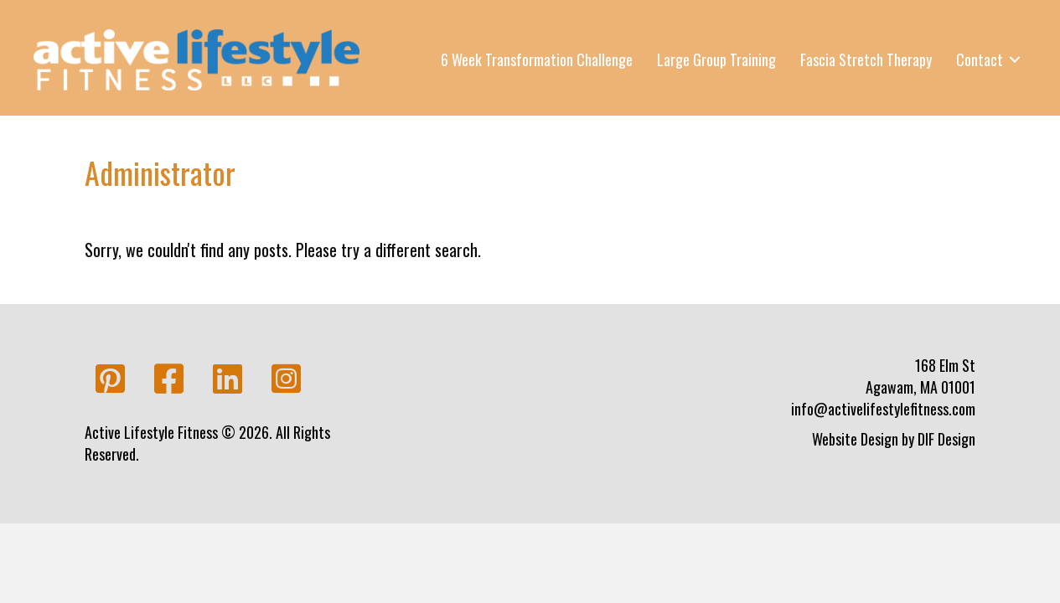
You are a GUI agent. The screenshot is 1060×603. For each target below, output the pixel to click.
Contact (979, 59)
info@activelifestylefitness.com (883, 409)
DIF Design (946, 439)
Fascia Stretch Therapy (866, 59)
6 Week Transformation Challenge (537, 59)
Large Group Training (716, 59)
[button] (110, 379)
